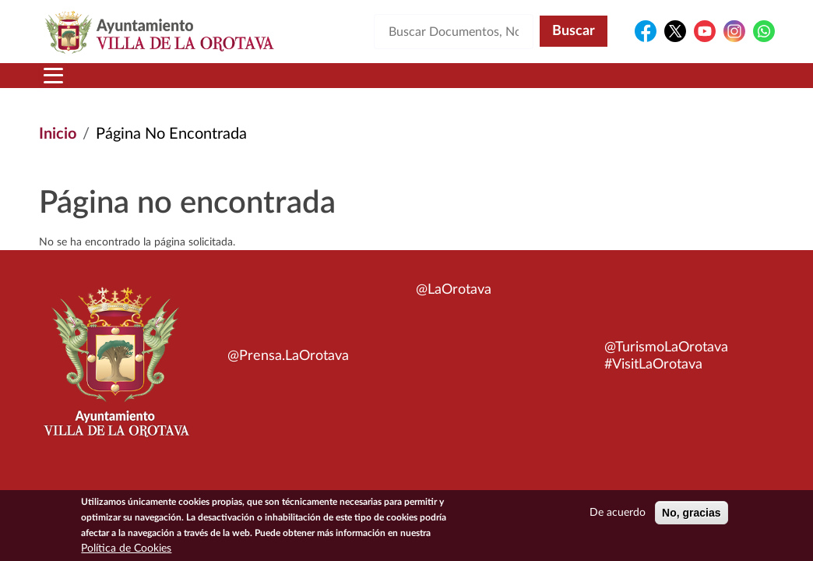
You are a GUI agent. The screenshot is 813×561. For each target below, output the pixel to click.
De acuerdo (618, 516)
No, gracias (691, 516)
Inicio (57, 134)
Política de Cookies (126, 552)
